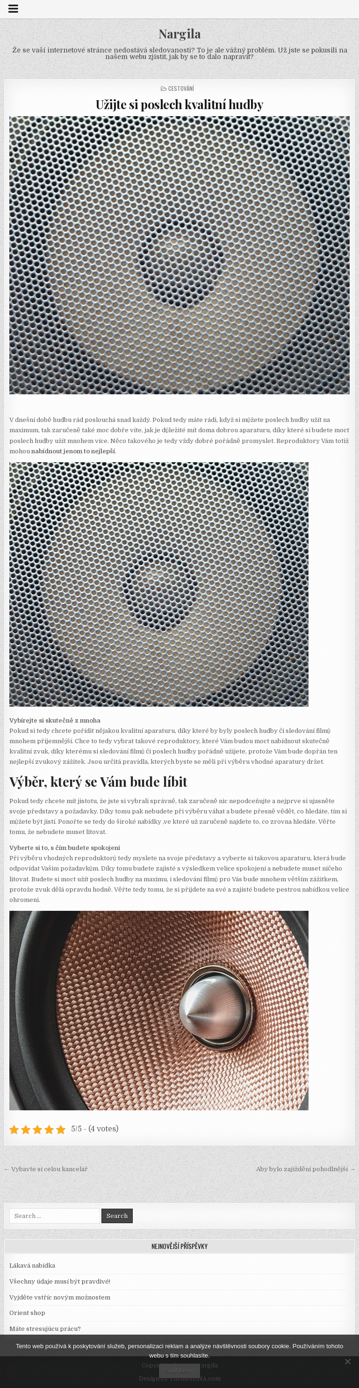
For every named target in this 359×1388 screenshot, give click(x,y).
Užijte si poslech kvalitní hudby (179, 104)
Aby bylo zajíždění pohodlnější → (305, 1169)
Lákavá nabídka (32, 1265)
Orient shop (27, 1312)
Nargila (179, 33)
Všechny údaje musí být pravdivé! (59, 1281)
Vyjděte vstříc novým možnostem (59, 1297)
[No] (347, 1361)
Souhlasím (179, 1370)
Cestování (181, 88)
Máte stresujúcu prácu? (45, 1328)
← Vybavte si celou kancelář (46, 1169)
